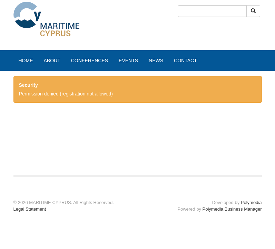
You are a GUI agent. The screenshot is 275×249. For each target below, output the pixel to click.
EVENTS (128, 60)
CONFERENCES (89, 60)
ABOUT (52, 60)
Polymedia (251, 202)
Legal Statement (29, 209)
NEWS (156, 60)
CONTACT (185, 60)
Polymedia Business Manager (232, 209)
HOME (26, 60)
